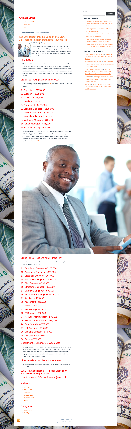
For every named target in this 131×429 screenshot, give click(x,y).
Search (85, 11)
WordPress (59, 427)
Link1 (62, 419)
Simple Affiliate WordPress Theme (72, 427)
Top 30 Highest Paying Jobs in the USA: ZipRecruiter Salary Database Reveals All (43, 38)
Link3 (71, 419)
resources (27, 24)
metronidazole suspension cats (94, 69)
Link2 (67, 419)
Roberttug (88, 84)
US (25, 27)
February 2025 (28, 390)
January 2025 (28, 392)
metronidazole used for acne (93, 61)
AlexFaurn (88, 77)
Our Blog (26, 413)
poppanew (46, 43)
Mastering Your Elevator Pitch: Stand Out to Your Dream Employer (98, 56)
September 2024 (29, 398)
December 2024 (28, 395)
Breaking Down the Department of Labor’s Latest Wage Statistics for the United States (99, 64)
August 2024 (27, 400)
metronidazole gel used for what (94, 54)
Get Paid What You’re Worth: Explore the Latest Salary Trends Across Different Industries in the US (98, 71)
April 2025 (27, 387)
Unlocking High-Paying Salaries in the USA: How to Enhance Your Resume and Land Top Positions (99, 24)
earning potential (29, 22)
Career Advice (28, 410)
